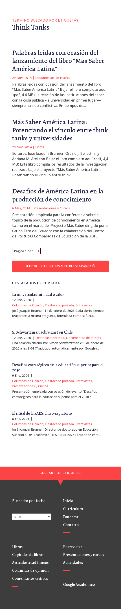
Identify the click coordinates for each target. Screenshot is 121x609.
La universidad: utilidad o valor (38, 294)
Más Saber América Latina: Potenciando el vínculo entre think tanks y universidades (60, 130)
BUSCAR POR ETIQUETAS (61, 473)
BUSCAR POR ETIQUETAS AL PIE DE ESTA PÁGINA (58, 266)
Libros (39, 147)
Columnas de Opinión (27, 305)
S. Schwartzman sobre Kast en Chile (42, 332)
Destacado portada (59, 305)
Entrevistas (84, 305)
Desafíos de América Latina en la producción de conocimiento (57, 195)
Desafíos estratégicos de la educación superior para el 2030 (57, 367)
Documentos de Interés (52, 77)
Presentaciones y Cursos (52, 208)
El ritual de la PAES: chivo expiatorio (42, 413)
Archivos (18, 511)
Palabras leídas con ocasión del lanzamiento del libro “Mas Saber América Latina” (58, 60)
